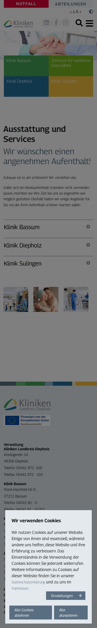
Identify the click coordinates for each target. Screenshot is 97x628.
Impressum (20, 588)
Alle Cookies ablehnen (24, 612)
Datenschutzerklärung (28, 582)
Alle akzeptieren (68, 612)
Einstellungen (62, 595)
